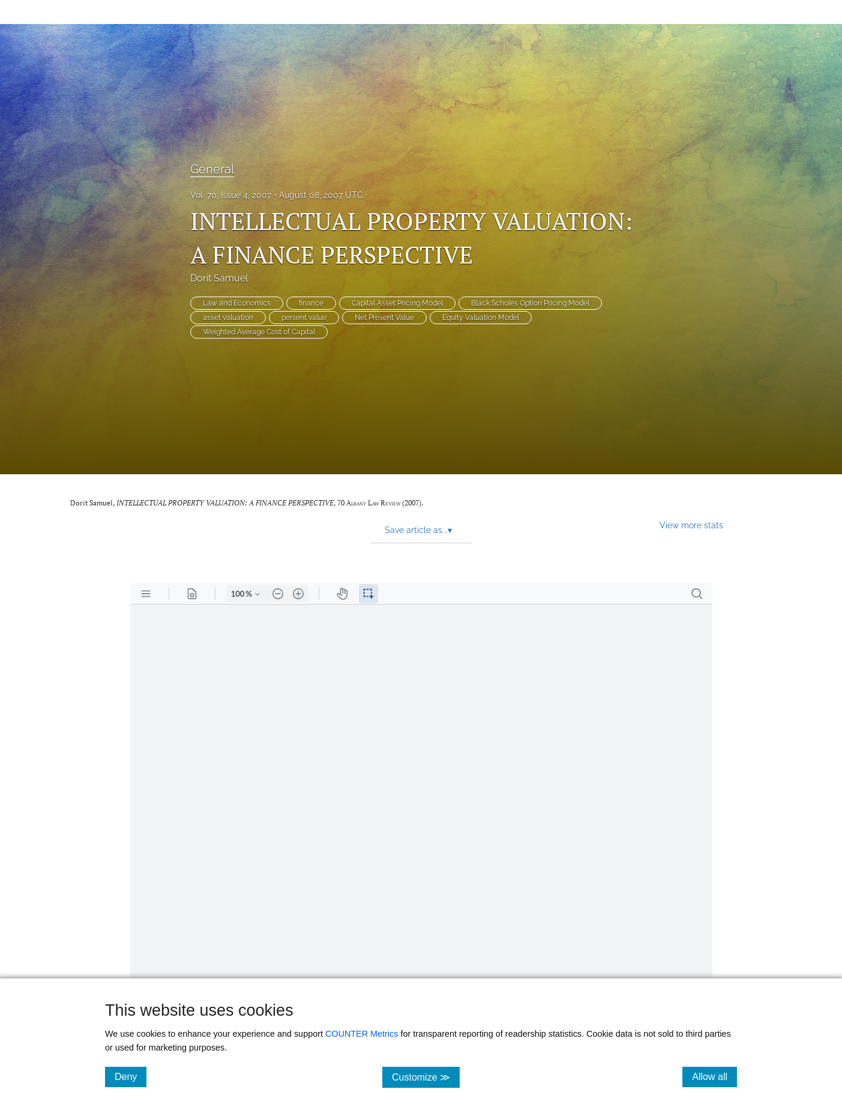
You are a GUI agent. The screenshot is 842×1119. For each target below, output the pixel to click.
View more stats (691, 525)
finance (311, 303)
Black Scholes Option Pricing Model (530, 303)
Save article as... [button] (418, 530)
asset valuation (228, 317)
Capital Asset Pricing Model (397, 303)
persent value (303, 317)
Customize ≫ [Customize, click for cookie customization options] (426, 1076)
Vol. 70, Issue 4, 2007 (230, 195)
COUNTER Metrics (361, 1034)
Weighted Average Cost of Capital (259, 332)
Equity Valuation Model (480, 317)
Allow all (714, 1076)
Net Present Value (384, 317)
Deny (130, 1076)
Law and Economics (237, 303)
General (212, 169)
